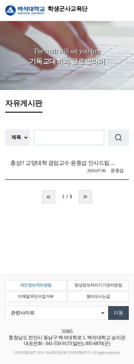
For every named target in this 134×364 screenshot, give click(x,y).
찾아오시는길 (98, 296)
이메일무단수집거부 (36, 296)
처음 (48, 196)
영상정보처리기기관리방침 (98, 285)
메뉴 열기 (123, 11)
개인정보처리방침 (36, 285)
